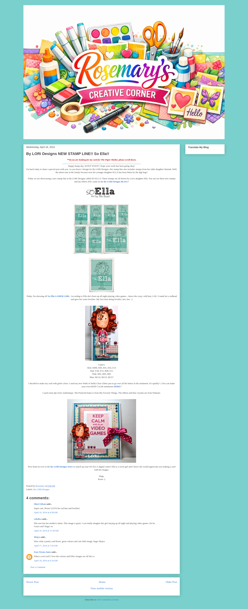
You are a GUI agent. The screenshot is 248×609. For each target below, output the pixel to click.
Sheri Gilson (40, 504)
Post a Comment (37, 567)
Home (102, 581)
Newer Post (32, 581)
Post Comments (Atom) (107, 599)
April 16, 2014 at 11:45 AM (46, 530)
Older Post (171, 581)
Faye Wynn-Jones (42, 552)
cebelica (38, 519)
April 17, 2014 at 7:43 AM (46, 545)
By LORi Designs (41, 489)
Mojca (37, 537)
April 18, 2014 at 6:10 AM (46, 560)
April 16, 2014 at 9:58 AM (46, 512)
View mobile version (101, 588)
